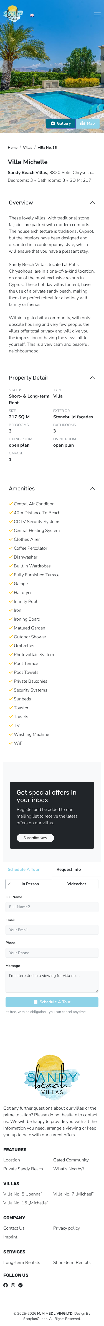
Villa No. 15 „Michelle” (25, 1203)
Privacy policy (66, 1228)
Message (13, 965)
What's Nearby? (68, 1169)
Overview (21, 202)
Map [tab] (87, 123)
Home (12, 147)
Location (11, 1160)
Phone (11, 942)
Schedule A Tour (52, 1002)
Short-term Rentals (72, 1263)
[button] (43, 125)
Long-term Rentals (21, 1263)
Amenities (22, 488)
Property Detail (28, 377)
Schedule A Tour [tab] (24, 869)
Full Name (14, 897)
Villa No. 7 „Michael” (73, 1194)
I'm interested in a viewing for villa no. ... (52, 982)
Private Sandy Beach (23, 1169)
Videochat (70, 884)
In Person (23, 884)
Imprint (10, 1237)
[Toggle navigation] (97, 14)
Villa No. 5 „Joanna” (22, 1194)
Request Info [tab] (69, 869)
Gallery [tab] (61, 123)
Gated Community (71, 1160)
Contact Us (14, 1228)
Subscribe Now (35, 837)
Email (10, 920)
